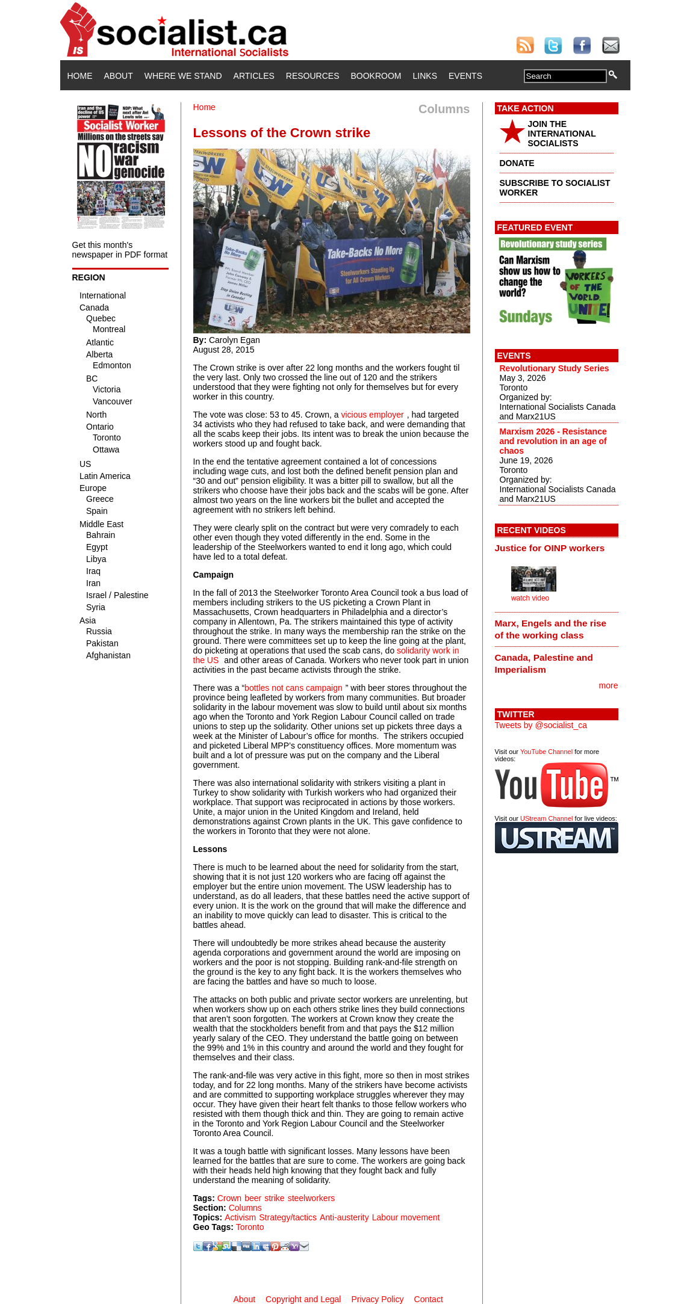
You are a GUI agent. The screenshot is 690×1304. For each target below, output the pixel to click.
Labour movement (406, 1217)
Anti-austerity (344, 1217)
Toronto (250, 1227)
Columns (245, 1208)
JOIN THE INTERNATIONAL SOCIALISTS (562, 133)
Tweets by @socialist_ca (541, 725)
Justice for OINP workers (550, 548)
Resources (313, 76)
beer (252, 1198)
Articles (254, 76)
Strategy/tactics (288, 1217)
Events (465, 76)
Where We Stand (183, 76)
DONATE (517, 163)
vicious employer (372, 414)
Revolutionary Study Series (554, 368)
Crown (229, 1198)
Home (80, 76)
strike (274, 1198)
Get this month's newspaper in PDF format (120, 249)
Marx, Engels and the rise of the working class (551, 629)
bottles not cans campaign (293, 688)
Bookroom (376, 76)
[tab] (556, 548)
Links (425, 76)
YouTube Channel (546, 751)
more (608, 685)
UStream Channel (546, 818)
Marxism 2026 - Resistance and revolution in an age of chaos (553, 441)
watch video (530, 598)
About (118, 76)
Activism (240, 1217)
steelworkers (311, 1198)
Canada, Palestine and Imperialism (544, 663)
